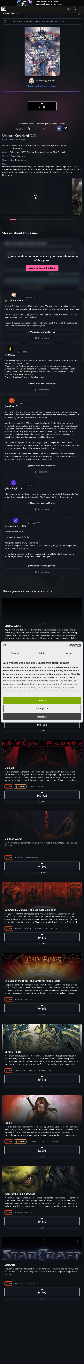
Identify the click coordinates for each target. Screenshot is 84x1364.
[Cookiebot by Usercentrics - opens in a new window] (68, 645)
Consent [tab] (15, 653)
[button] (36, 196)
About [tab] (69, 653)
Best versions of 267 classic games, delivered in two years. (49, 2)
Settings (42, 708)
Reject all (42, 717)
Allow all (42, 700)
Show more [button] (17, 148)
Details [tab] (42, 653)
